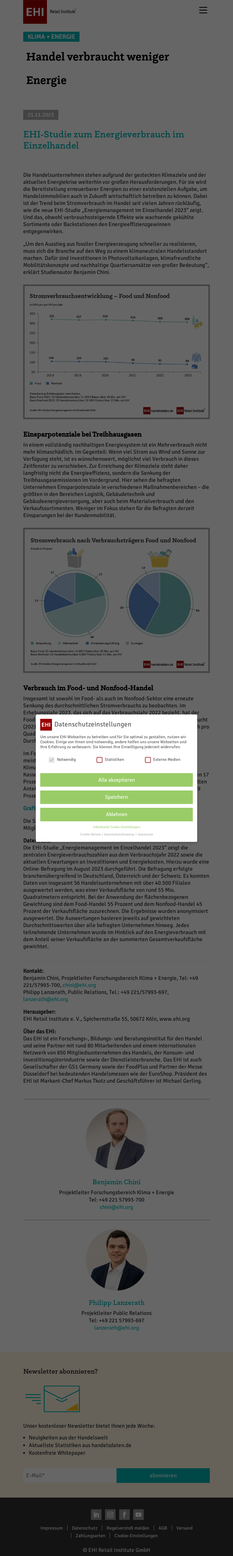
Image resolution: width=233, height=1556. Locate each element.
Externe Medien (162, 759)
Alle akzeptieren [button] (116, 780)
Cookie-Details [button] (91, 834)
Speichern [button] (116, 797)
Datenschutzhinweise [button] (119, 834)
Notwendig (62, 759)
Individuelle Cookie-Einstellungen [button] (116, 827)
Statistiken (110, 759)
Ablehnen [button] (116, 814)
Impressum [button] (145, 834)
